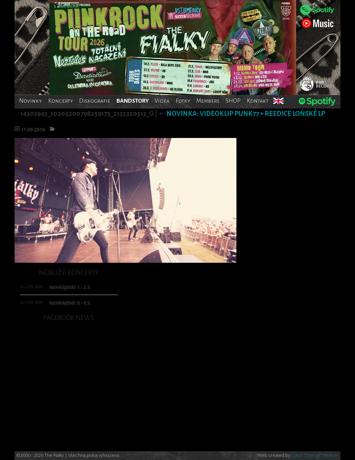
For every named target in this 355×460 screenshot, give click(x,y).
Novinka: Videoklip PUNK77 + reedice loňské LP (241, 113)
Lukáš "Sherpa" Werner (314, 455)
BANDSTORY (132, 100)
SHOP (233, 100)
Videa (162, 100)
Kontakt (257, 100)
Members (207, 100)
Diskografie (94, 100)
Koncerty (60, 100)
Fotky (183, 100)
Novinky (30, 100)
